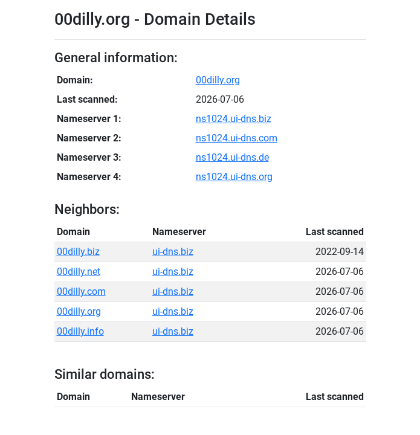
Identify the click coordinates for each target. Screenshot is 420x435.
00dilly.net (78, 271)
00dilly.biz (78, 251)
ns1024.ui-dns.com (236, 138)
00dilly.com (81, 291)
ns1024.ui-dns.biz (233, 118)
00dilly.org (218, 80)
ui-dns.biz (172, 251)
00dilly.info (80, 331)
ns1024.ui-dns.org (234, 176)
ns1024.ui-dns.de (232, 157)
